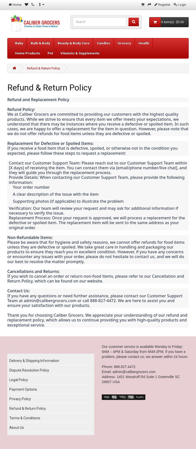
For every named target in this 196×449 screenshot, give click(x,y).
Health (144, 43)
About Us (16, 428)
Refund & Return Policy (43, 68)
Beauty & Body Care (73, 43)
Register (164, 5)
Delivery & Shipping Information (34, 361)
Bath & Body (40, 43)
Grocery (124, 43)
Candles (103, 43)
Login (182, 5)
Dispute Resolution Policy (29, 370)
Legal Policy (18, 380)
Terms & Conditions (24, 418)
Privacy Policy (20, 399)
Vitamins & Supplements (80, 53)
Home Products (27, 53)
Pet (50, 53)
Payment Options (23, 389)
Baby (19, 43)
